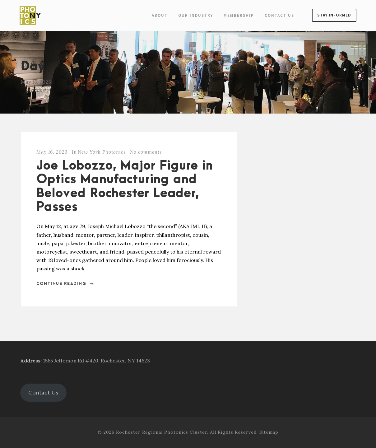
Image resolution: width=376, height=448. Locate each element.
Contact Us (279, 15)
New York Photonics (102, 152)
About (160, 15)
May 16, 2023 (51, 152)
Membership (239, 15)
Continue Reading (65, 284)
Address (30, 360)
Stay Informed (334, 15)
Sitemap (268, 432)
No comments (146, 152)
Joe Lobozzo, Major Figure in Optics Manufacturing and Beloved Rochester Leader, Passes (124, 186)
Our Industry (195, 15)
